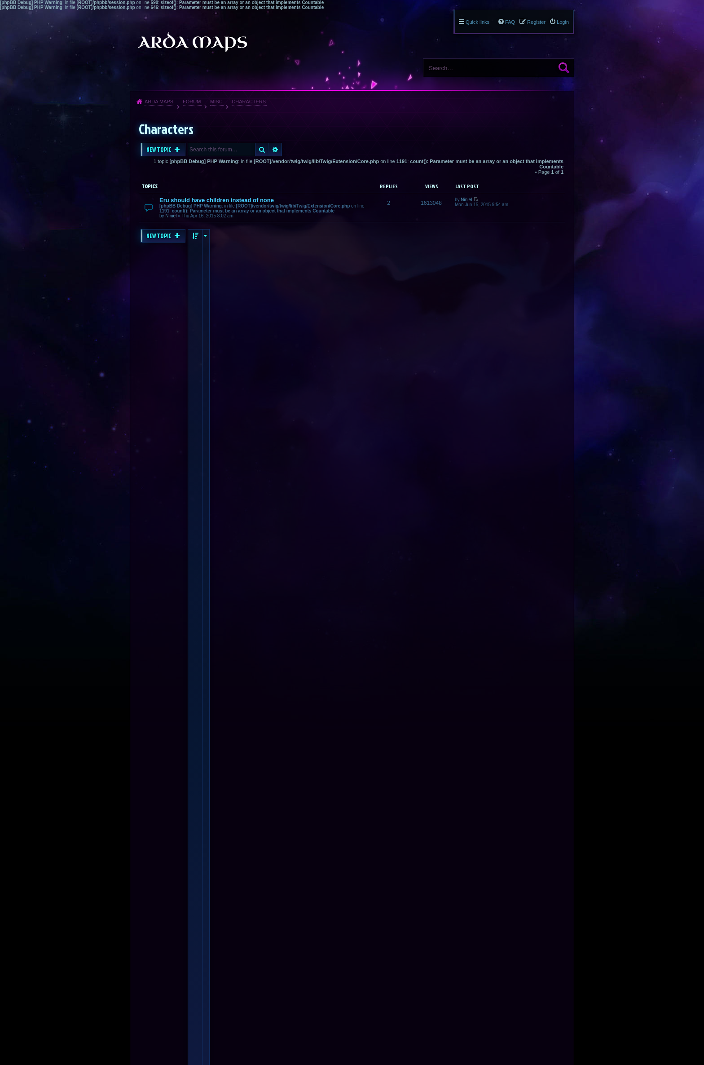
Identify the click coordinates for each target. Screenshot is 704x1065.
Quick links (477, 22)
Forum (192, 101)
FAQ (510, 22)
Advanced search (275, 149)
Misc (216, 101)
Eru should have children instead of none (216, 200)
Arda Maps (159, 101)
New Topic (159, 150)
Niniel (170, 215)
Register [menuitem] (536, 22)
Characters (249, 101)
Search (564, 68)
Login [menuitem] (563, 22)
